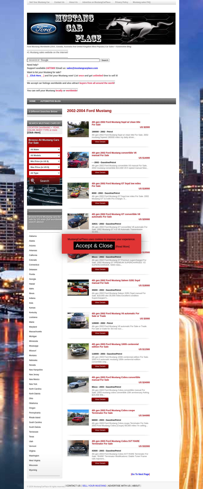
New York (33, 384)
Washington (34, 456)
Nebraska (33, 360)
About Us (73, 2)
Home (32, 101)
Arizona (32, 246)
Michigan (33, 336)
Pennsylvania (34, 413)
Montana (33, 355)
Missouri (32, 351)
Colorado (33, 260)
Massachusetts (35, 332)
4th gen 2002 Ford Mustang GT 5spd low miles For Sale (116, 184)
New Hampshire (36, 370)
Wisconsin (33, 465)
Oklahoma (33, 403)
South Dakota (35, 427)
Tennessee (33, 432)
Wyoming (33, 470)
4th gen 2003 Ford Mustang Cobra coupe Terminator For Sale (113, 411)
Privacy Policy (121, 2)
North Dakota (34, 394)
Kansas (32, 308)
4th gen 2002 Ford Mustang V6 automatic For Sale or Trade (115, 314)
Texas (31, 437)
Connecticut (34, 265)
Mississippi (33, 346)
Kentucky (33, 312)
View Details (100, 142)
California (33, 255)
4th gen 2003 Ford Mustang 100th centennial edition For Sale (115, 345)
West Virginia (34, 460)
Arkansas (33, 250)
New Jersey (34, 374)
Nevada (32, 365)
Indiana (32, 298)
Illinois (31, 293)
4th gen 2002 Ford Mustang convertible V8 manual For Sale (114, 154)
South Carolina (35, 422)
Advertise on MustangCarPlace (96, 2)
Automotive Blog (50, 101)
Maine (31, 322)
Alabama (33, 236)
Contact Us (59, 2)
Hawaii (32, 284)
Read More (122, 246)
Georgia (32, 279)
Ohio (31, 398)
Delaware (33, 269)
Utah (31, 441)
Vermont (32, 446)
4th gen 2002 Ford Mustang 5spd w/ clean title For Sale (116, 123)
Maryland (33, 327)
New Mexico (34, 379)
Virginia (32, 451)
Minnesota (33, 341)
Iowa (31, 303)
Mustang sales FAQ (142, 2)
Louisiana (33, 317)
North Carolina (35, 389)
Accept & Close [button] (94, 246)
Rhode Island (34, 417)
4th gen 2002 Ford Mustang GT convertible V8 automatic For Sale (116, 215)
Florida (32, 274)
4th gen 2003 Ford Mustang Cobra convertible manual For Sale (116, 378)
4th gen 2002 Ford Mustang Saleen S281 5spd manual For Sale (116, 281)
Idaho (31, 289)
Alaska (32, 241)
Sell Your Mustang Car (39, 2)
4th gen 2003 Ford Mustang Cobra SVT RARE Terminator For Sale (115, 442)
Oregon (32, 408)
